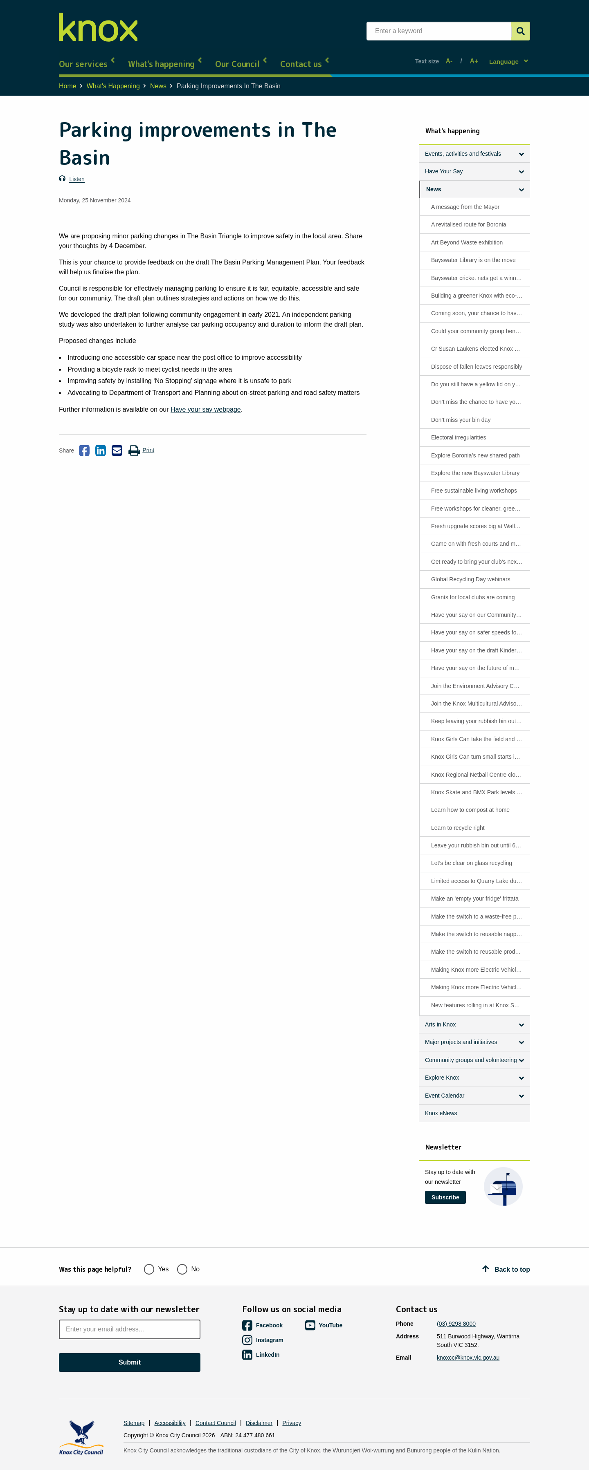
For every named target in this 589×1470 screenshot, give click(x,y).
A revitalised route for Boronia (468, 217)
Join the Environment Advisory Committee (480, 678)
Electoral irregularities (458, 430)
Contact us (305, 57)
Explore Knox (442, 1070)
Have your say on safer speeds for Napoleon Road (480, 625)
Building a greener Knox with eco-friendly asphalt (480, 288)
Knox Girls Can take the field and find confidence (480, 731)
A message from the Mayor (465, 200)
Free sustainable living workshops (474, 483)
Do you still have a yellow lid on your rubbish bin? (480, 377)
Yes (156, 1253)
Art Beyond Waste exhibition (467, 235)
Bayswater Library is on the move (473, 253)
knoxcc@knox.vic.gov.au (468, 1343)
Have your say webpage (206, 402)
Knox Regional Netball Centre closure (478, 767)
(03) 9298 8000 (456, 1309)
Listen (76, 171)
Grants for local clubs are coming (473, 590)
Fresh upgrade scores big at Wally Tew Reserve (480, 519)
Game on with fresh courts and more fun (480, 536)
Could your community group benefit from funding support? (480, 323)
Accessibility (170, 1408)
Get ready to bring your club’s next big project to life (480, 554)
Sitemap (134, 1408)
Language (504, 57)
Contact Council (216, 1408)
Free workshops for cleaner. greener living (480, 501)
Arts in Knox (440, 1017)
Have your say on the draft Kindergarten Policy (480, 643)
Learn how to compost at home (470, 803)
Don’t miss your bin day (461, 412)
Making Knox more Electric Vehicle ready (480, 962)
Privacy (291, 1408)
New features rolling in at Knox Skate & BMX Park (480, 998)
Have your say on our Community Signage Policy (480, 608)
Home (67, 79)
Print (141, 443)
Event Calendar (445, 1088)
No (188, 1253)
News (158, 79)
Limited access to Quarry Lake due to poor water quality (480, 873)
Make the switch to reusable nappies (477, 927)
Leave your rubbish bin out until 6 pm (478, 838)
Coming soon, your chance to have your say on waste (480, 306)
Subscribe (445, 1190)
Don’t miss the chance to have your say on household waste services (480, 395)
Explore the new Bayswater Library (475, 465)
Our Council (241, 57)
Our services (87, 57)
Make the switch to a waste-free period (480, 909)
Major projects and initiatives (461, 1035)
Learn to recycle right (458, 820)
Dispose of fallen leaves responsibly (476, 359)
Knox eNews (441, 1106)
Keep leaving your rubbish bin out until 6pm (480, 714)
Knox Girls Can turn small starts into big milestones (480, 749)
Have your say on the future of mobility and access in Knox (480, 661)
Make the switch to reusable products (478, 944)
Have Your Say (444, 164)
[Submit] (520, 31)
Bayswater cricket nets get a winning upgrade (480, 270)
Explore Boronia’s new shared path (475, 448)
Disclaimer (259, 1408)
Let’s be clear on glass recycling (471, 856)
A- (451, 57)
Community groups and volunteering (471, 1052)
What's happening (165, 57)
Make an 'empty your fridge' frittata (475, 891)
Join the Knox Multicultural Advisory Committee (480, 696)
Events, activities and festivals (463, 146)
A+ (472, 57)
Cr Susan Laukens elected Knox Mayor (480, 341)
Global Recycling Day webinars (470, 572)
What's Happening (113, 79)
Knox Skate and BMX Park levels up (477, 785)
